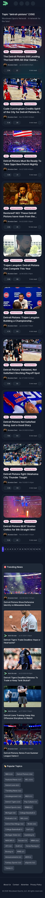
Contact (16, 885)
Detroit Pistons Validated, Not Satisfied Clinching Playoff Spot (21, 371)
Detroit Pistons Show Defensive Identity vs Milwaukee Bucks (19, 603)
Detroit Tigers (12, 802)
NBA (6, 52)
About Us (7, 885)
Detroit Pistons (16, 52)
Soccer (22, 840)
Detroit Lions (12, 785)
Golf (29, 829)
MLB (28, 796)
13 (34, 549)
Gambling (29, 835)
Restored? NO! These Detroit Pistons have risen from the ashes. (19, 215)
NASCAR (9, 840)
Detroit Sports (13, 807)
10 (25, 549)
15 (39, 549)
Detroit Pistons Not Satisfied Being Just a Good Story (19, 423)
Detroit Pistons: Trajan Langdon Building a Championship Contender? (21, 319)
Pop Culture (30, 802)
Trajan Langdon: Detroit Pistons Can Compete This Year (21, 267)
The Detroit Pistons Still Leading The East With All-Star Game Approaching (21, 58)
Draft (19, 846)
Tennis (9, 868)
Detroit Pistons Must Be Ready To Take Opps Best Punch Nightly (22, 162)
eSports (30, 863)
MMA (35, 840)
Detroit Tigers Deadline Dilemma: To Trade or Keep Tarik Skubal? (21, 679)
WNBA (28, 807)
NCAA (32, 824)
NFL (29, 780)
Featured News (30, 52)
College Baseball (27, 813)
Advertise (25, 885)
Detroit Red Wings (14, 824)
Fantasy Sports (13, 863)
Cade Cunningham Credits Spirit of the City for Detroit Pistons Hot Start (22, 110)
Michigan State (12, 835)
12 (31, 549)
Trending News (13, 791)
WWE (20, 851)
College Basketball (13, 829)
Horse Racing (32, 846)
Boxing (9, 851)
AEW (28, 857)
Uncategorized (13, 796)
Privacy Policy (36, 885)
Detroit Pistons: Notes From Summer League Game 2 (21, 754)
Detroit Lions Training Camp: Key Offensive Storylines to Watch (19, 716)
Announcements (13, 857)
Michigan (10, 813)
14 (36, 549)
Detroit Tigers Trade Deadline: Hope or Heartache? (22, 641)
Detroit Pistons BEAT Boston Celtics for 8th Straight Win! (19, 528)
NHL (24, 818)
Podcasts (10, 818)
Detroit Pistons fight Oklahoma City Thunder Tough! (20, 476)
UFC (8, 846)
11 (28, 549)
